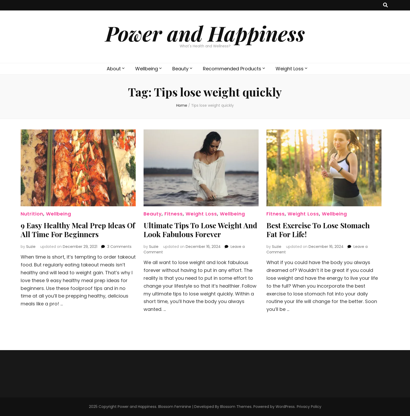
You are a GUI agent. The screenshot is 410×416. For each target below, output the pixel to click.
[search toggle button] (385, 5)
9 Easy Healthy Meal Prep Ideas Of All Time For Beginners (78, 229)
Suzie (31, 246)
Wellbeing (146, 68)
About (114, 68)
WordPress (285, 406)
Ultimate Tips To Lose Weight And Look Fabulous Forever (200, 229)
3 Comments (119, 246)
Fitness (173, 213)
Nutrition (32, 213)
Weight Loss (290, 68)
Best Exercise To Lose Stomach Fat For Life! (318, 229)
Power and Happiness (205, 33)
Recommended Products (232, 68)
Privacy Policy (309, 406)
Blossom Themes (236, 406)
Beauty (180, 68)
